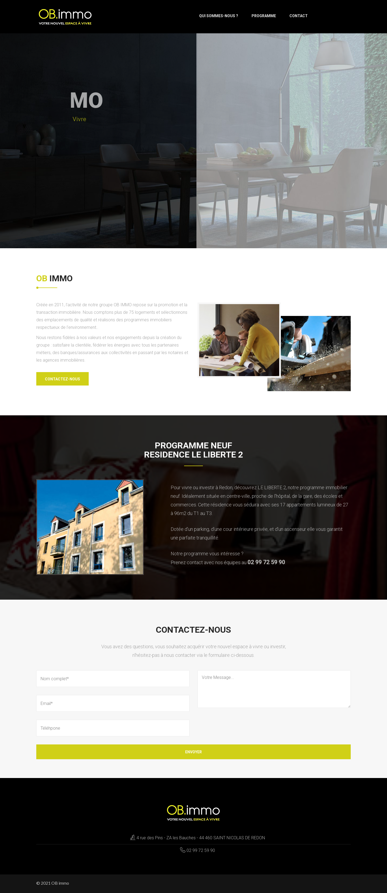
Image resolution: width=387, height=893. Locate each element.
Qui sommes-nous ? (218, 16)
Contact (298, 16)
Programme (264, 16)
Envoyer (193, 752)
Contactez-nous (62, 379)
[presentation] (238, 726)
